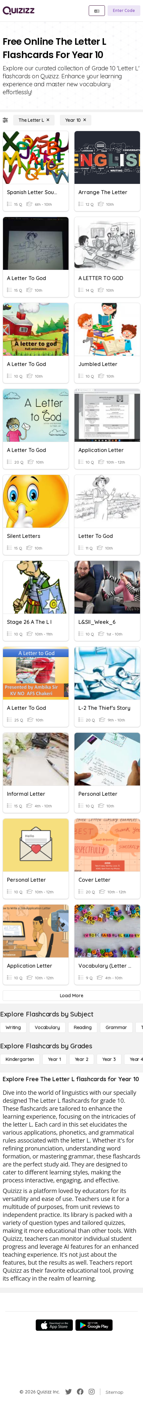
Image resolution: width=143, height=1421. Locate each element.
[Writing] (13, 1027)
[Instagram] (92, 1391)
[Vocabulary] (47, 1027)
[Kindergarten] (20, 1059)
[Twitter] (68, 1391)
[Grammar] (116, 1027)
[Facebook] (80, 1391)
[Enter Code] (124, 10)
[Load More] (71, 995)
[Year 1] (54, 1059)
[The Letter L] (34, 120)
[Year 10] (75, 120)
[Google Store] (94, 1325)
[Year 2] (81, 1059)
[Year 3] (109, 1059)
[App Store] (54, 1325)
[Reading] (82, 1027)
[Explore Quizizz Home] (18, 10)
